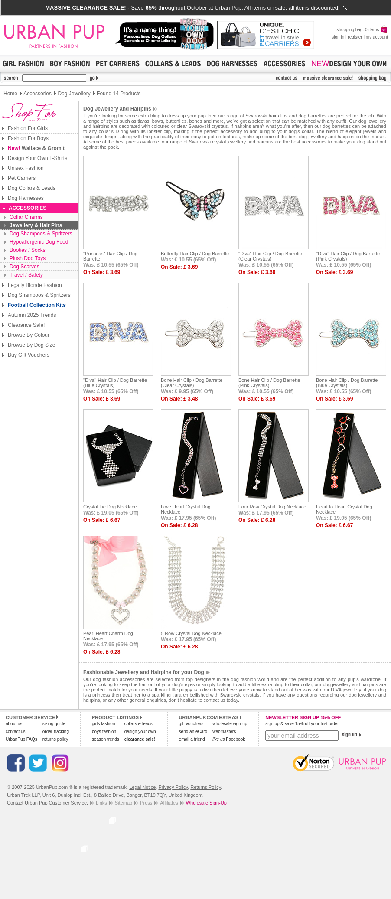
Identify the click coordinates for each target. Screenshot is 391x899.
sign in (338, 37)
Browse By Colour (28, 335)
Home (10, 94)
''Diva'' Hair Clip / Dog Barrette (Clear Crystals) (270, 256)
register (355, 37)
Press (146, 802)
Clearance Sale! (26, 325)
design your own (140, 731)
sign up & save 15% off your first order (302, 723)
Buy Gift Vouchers (28, 355)
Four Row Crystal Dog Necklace (272, 506)
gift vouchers (191, 723)
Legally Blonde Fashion (35, 285)
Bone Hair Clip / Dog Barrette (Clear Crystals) (191, 383)
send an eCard (193, 731)
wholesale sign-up (229, 723)
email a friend (192, 739)
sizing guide (53, 723)
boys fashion (104, 731)
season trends (105, 739)
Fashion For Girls (28, 128)
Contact (15, 802)
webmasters (224, 731)
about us (14, 723)
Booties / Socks (28, 250)
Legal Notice (142, 787)
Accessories (37, 94)
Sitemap (123, 802)
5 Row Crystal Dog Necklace (191, 633)
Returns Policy (205, 787)
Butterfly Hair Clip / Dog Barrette (195, 253)
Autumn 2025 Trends (32, 315)
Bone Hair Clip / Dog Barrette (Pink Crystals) (269, 383)
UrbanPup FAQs (21, 739)
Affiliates (169, 802)
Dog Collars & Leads (31, 188)
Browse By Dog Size (31, 345)
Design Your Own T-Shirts (37, 158)
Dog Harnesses (26, 198)
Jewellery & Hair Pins (36, 225)
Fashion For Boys (28, 138)
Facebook (228, 739)
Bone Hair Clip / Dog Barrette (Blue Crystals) (347, 383)
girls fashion (103, 723)
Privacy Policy (173, 787)
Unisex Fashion (26, 168)
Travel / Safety (26, 275)
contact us (16, 731)
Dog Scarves (24, 267)
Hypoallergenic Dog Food (39, 242)
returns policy (55, 739)
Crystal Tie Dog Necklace (110, 506)
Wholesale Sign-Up (206, 802)
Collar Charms (26, 217)
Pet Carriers (22, 178)
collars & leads (138, 723)
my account (377, 37)
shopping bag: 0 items (362, 29)
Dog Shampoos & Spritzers (41, 234)
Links (101, 802)
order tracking (55, 731)
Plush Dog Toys (28, 258)
